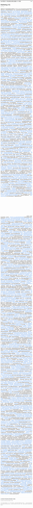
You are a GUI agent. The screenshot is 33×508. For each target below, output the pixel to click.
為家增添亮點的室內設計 (6, 146)
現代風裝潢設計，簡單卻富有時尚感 (14, 182)
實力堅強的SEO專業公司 (14, 477)
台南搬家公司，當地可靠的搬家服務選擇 (21, 314)
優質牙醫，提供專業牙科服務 (14, 413)
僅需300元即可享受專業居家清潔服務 (25, 413)
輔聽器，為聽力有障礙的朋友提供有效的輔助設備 (13, 68)
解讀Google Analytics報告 (5, 78)
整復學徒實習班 (22, 19)
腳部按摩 (13, 285)
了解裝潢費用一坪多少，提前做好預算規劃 (11, 73)
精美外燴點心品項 (21, 117)
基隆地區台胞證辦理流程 (23, 332)
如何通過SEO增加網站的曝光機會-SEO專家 (11, 1)
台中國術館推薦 (20, 157)
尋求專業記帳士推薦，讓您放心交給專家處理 (13, 487)
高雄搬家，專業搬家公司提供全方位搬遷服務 (10, 161)
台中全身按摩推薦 (10, 256)
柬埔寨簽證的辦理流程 (27, 226)
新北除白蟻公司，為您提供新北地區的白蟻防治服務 (23, 47)
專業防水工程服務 (6, 243)
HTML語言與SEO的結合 (12, 374)
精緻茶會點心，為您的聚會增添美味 (20, 145)
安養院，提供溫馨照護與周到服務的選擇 (17, 146)
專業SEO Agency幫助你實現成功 (12, 320)
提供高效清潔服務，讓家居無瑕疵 (13, 481)
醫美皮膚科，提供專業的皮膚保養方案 (22, 30)
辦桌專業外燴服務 (16, 59)
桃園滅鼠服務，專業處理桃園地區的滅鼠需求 (10, 451)
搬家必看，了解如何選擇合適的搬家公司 (23, 352)
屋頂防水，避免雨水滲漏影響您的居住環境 (18, 300)
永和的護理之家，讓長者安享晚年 (13, 50)
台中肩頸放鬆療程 (13, 81)
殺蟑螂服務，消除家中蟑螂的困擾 (7, 313)
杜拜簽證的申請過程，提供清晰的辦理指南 (8, 128)
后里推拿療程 (8, 70)
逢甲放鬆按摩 (14, 248)
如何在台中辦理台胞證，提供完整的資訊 (15, 149)
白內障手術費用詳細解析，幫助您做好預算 (19, 219)
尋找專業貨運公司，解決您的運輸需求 (6, 452)
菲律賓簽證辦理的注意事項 (27, 69)
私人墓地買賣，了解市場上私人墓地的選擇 (13, 354)
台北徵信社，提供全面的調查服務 (21, 353)
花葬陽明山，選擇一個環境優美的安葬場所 (8, 75)
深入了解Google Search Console (8, 338)
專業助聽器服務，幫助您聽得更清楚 (12, 158)
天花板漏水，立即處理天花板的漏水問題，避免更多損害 (23, 21)
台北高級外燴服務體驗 (14, 70)
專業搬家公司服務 (18, 324)
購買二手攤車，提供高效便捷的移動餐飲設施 (19, 452)
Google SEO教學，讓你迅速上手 (9, 402)
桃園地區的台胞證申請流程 (19, 124)
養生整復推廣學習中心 (11, 288)
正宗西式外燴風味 (5, 224)
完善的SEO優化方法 (13, 30)
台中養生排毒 (10, 427)
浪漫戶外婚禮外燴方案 (7, 177)
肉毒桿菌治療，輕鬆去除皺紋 (23, 148)
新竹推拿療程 (18, 323)
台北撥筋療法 (25, 221)
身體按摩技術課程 (12, 47)
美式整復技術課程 (22, 109)
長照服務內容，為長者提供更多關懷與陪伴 (16, 434)
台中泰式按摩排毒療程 (16, 313)
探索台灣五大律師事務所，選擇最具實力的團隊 (15, 67)
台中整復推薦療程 (5, 450)
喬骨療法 (30, 451)
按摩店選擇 (11, 235)
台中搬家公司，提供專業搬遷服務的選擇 (7, 59)
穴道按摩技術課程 (20, 181)
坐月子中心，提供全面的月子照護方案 (26, 224)
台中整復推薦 (11, 78)
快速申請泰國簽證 (10, 147)
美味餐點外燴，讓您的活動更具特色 (11, 144)
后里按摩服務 (19, 144)
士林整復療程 (6, 270)
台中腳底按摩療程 (25, 296)
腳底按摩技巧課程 (25, 433)
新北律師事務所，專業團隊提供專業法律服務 (19, 423)
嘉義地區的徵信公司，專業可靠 (10, 159)
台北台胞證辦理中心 (5, 382)
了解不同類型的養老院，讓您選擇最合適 (18, 347)
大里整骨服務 (25, 175)
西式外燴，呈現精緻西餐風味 (21, 71)
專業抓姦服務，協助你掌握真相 (14, 458)
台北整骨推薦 (29, 358)
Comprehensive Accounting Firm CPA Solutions (17, 467)
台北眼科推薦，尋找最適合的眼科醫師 (25, 91)
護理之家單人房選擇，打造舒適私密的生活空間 (9, 31)
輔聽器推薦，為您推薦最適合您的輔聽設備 (24, 477)
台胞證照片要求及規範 (18, 194)
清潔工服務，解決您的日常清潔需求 (16, 104)
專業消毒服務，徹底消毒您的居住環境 (20, 273)
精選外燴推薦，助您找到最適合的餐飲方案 (17, 155)
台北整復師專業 (15, 195)
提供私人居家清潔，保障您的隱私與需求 (20, 406)
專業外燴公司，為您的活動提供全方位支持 (21, 92)
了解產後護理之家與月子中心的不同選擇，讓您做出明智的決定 (11, 401)
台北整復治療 (8, 80)
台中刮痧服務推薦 (8, 77)
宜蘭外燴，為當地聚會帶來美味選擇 (22, 480)
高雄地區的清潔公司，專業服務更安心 (13, 257)
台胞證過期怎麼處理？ (4, 124)
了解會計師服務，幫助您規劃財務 (23, 259)
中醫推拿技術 (28, 93)
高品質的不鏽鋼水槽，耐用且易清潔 (25, 336)
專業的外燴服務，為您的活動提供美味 (20, 449)
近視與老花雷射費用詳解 (5, 385)
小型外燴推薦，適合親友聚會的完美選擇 (23, 17)
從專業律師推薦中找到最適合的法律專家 (24, 73)
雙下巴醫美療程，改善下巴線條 (19, 33)
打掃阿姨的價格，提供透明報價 (18, 78)
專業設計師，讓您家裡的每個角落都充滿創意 (24, 334)
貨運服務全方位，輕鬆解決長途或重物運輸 (12, 269)
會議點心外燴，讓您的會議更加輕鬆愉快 (9, 40)
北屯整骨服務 (19, 27)
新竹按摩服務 (12, 406)
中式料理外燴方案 (28, 243)
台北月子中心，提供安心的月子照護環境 (22, 277)
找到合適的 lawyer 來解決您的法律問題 (13, 346)
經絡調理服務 (15, 351)
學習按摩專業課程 (11, 127)
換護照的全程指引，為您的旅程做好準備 (23, 232)
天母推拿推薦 (26, 383)
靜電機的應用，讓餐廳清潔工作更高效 (23, 28)
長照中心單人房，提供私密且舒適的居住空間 (12, 43)
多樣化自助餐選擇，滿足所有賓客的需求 (18, 51)
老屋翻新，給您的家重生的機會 (23, 450)
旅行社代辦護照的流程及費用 (12, 234)
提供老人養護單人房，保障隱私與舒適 (8, 449)
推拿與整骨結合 (12, 15)
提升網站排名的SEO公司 (8, 169)
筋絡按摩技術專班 (19, 425)
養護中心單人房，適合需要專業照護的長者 (9, 412)
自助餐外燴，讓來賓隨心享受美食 (12, 352)
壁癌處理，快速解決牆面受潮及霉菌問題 (24, 150)
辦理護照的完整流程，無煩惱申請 (17, 463)
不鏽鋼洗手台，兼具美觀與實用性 (25, 388)
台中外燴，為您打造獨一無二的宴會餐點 (12, 58)
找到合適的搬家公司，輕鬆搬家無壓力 (6, 168)
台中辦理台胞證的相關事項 (26, 14)
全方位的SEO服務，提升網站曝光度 (20, 135)
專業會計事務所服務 (4, 142)
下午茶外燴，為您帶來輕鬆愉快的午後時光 (15, 231)
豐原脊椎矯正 (11, 228)
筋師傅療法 (25, 22)
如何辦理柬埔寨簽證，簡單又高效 (18, 22)
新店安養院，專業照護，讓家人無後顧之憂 (11, 244)
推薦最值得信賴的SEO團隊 (10, 329)
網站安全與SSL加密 (27, 75)
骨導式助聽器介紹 (10, 230)
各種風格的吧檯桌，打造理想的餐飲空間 (23, 127)
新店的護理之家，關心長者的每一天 (14, 243)
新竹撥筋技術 (19, 52)
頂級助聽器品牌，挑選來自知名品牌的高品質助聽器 (21, 373)
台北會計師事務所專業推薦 (23, 442)
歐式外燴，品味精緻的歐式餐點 (8, 327)
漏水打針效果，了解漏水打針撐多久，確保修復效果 (23, 282)
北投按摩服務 (5, 157)
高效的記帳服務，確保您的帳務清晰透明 (7, 281)
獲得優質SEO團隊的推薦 (19, 24)
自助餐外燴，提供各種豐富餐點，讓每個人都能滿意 (15, 123)
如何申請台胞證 (5, 322)
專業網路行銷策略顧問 (18, 414)
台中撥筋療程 (17, 15)
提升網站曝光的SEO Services (17, 121)
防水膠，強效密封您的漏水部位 (17, 118)
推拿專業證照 (13, 29)
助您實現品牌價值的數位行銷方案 (8, 263)
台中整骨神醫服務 (22, 180)
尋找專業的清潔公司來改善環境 (10, 21)
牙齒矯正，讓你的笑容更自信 (21, 108)
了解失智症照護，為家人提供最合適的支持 (18, 26)
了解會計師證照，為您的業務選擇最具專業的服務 (12, 218)
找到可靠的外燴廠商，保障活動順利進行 (26, 280)
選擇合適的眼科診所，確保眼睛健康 (22, 308)
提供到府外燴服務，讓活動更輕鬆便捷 (21, 159)
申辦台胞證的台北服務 (24, 106)
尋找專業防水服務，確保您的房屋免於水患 (10, 334)
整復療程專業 (21, 151)
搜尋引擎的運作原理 (4, 132)
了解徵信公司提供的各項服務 (18, 69)
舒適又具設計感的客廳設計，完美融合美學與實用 (20, 488)
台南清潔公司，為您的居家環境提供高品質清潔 (11, 120)
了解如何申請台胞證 (21, 430)
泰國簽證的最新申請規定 (6, 33)
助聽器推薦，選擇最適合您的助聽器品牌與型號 (15, 175)
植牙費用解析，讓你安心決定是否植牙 (16, 177)
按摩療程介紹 (24, 335)
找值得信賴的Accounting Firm (7, 372)
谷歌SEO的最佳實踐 (21, 41)
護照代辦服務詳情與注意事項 (16, 96)
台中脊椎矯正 (8, 413)
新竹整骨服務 (11, 377)
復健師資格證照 (16, 362)
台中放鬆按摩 (22, 462)
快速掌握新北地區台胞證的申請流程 (10, 457)
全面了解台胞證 (12, 221)
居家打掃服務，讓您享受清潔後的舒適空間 (23, 365)
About (31, 1)
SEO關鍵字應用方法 (24, 492)
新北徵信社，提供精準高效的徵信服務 (25, 50)
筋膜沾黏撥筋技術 (5, 245)
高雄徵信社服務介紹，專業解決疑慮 (13, 180)
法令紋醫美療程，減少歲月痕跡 (12, 17)
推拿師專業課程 (6, 259)
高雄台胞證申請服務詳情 (4, 50)
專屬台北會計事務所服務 (19, 49)
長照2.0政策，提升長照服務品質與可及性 (15, 335)
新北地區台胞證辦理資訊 (17, 227)
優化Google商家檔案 (24, 233)
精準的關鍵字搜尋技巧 (18, 18)
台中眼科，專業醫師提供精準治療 (20, 350)
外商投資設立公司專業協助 (20, 279)
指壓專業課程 (30, 450)
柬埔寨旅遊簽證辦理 (28, 311)
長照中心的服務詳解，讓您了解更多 (23, 252)
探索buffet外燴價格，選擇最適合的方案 (16, 76)
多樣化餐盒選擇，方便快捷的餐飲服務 (13, 280)
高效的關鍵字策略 (12, 442)
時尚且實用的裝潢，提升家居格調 (11, 27)
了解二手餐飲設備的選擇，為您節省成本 (25, 362)
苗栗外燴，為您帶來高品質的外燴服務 (18, 360)
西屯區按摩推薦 (27, 95)
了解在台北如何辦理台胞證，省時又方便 (7, 22)
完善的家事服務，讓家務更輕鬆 (17, 178)
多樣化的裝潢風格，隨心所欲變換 (20, 490)
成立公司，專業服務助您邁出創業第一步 (14, 299)
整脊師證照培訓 (25, 146)
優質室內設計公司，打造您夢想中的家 (18, 130)
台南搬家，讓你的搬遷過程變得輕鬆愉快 (13, 142)
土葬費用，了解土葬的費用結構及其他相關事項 (8, 119)
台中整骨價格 (12, 33)
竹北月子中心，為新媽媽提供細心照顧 (11, 460)
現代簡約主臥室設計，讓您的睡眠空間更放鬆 (25, 58)
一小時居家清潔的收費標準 (6, 99)
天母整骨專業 (16, 252)
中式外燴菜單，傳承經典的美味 (17, 14)
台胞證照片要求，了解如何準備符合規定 (14, 476)
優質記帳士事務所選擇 (16, 110)
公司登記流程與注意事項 (17, 281)
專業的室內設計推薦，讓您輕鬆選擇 (16, 274)
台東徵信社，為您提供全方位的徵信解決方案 (16, 322)
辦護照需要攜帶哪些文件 (8, 26)
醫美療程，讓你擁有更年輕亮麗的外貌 (22, 484)
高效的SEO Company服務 (8, 118)
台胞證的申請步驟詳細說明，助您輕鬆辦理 (11, 150)
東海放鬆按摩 (4, 44)
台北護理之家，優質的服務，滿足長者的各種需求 (11, 249)
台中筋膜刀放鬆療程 (24, 485)
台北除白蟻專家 (8, 351)
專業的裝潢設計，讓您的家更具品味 (13, 297)
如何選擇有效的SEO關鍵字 (11, 301)
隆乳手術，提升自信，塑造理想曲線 (13, 440)
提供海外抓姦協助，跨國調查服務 (26, 323)
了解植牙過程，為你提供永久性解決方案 (12, 295)
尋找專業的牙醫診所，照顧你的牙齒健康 (23, 234)
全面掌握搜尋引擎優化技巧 (15, 98)
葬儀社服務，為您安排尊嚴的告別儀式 (11, 416)
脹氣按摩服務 (18, 364)
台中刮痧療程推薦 (14, 56)
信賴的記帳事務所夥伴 (21, 295)
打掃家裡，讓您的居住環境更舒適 (17, 25)
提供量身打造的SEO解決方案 (16, 399)
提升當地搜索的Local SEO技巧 (9, 362)
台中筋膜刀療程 (12, 174)
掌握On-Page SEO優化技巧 (18, 247)
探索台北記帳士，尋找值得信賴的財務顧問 (20, 176)
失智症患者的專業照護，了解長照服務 (23, 451)
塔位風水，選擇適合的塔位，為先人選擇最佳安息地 (13, 468)
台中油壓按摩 (26, 275)
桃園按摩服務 (24, 18)
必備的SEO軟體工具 (23, 297)
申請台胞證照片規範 (28, 125)
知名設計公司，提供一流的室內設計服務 (19, 94)
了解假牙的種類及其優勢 (15, 91)
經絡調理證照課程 (3, 358)
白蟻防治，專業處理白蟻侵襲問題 (10, 324)
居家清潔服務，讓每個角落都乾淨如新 (16, 220)
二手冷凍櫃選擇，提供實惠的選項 (20, 306)
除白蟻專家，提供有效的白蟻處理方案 (12, 41)
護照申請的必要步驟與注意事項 (8, 219)
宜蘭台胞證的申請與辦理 (7, 93)
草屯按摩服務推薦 (18, 397)
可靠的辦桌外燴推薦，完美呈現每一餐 (25, 59)
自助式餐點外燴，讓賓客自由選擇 (22, 161)
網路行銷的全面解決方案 (26, 177)
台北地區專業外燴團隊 (23, 182)
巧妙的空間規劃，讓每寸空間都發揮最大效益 (8, 101)
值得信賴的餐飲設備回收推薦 (18, 333)
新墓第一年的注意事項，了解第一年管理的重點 (21, 133)
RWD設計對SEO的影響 (22, 405)
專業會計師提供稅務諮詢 (20, 491)
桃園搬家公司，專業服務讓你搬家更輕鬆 (14, 107)
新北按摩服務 (5, 456)
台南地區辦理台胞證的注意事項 (21, 93)
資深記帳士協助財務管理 (27, 363)
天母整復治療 (16, 403)
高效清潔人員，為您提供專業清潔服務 (11, 491)
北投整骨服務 (17, 42)
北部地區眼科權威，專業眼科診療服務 (20, 174)
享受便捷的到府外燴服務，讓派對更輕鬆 (23, 415)
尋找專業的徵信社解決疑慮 (12, 298)
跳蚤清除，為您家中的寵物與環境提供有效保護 (19, 183)
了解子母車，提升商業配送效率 (13, 259)
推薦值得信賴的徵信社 (5, 474)
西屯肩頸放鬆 (25, 286)
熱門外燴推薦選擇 (8, 44)
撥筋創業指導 (9, 466)
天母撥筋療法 (19, 170)
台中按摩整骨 (22, 272)
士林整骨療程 (14, 454)
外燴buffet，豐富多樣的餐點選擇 (20, 40)
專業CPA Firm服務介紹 (9, 130)
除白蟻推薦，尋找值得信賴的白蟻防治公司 (15, 433)
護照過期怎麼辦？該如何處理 (20, 474)
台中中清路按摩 (8, 104)
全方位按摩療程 (22, 107)
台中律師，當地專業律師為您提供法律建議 (15, 385)
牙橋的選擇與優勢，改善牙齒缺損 (9, 69)
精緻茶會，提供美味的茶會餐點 (17, 169)
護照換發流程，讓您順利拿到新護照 (23, 407)
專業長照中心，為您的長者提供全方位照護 (8, 49)
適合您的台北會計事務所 (11, 124)
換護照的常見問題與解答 (11, 282)
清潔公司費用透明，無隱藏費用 (25, 487)
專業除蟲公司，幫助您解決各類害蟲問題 (10, 459)
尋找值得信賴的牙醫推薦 (19, 223)
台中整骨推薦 (14, 48)
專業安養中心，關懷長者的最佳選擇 (16, 99)
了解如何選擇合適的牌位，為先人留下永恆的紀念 (24, 56)
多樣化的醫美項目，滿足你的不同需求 (26, 131)
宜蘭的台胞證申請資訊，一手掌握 (10, 42)
